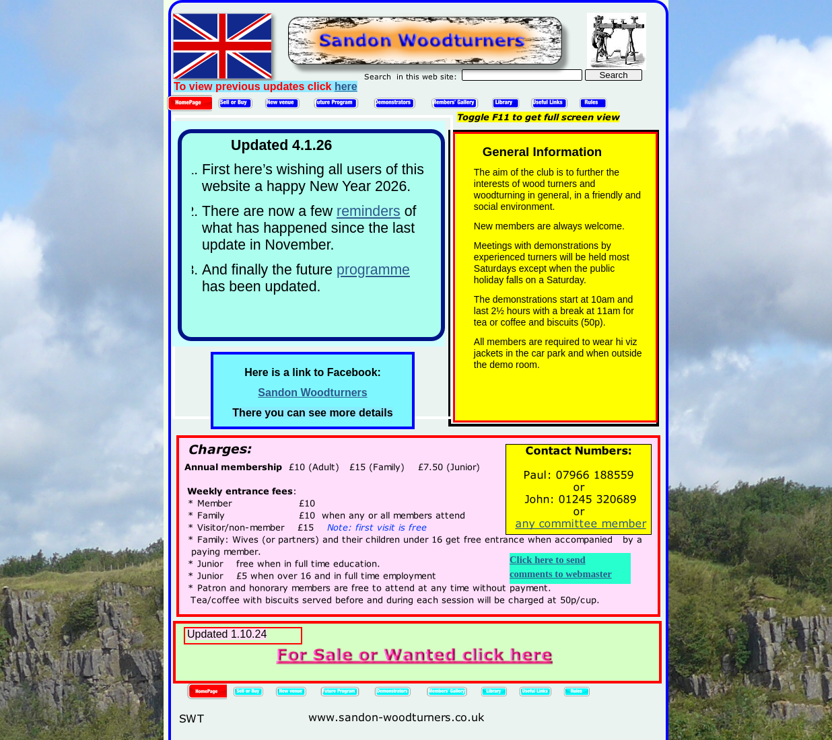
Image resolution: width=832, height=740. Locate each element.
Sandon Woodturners (312, 392)
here (346, 86)
